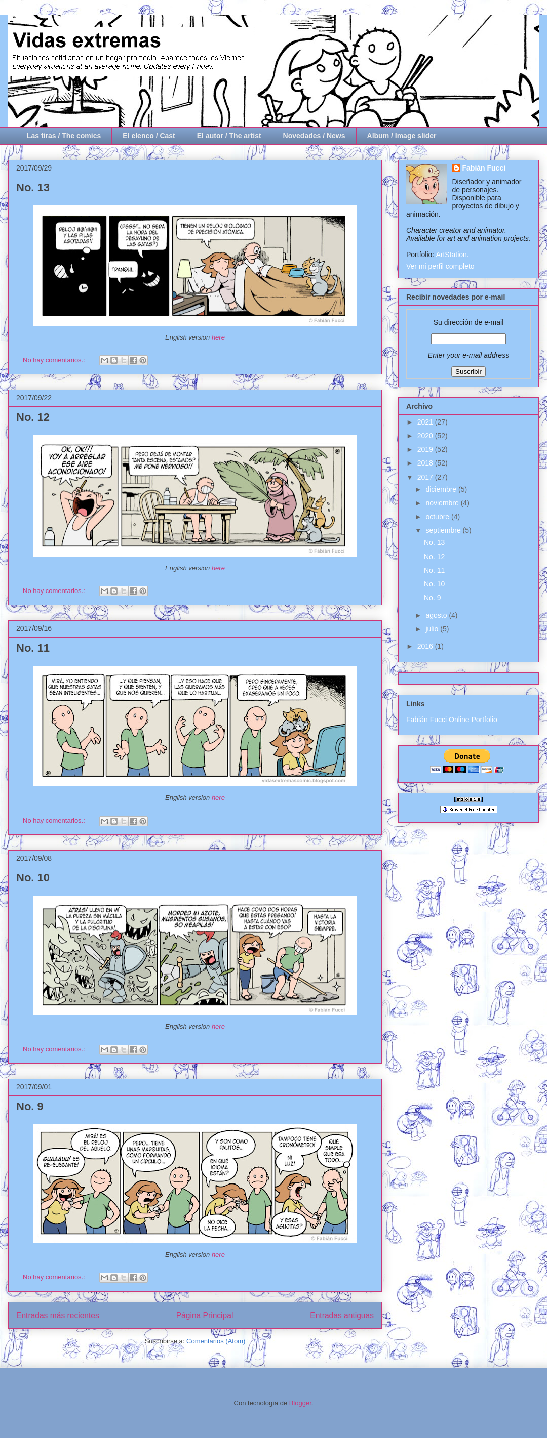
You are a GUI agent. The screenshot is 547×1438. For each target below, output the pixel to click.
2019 (426, 449)
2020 (426, 436)
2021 (426, 422)
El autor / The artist (229, 136)
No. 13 (33, 187)
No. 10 (33, 877)
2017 (426, 477)
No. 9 (30, 1106)
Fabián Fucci (484, 168)
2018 (426, 463)
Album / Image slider (402, 136)
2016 (426, 646)
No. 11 (33, 648)
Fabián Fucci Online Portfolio (451, 719)
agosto (437, 615)
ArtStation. (452, 254)
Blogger (300, 1403)
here (218, 337)
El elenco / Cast (149, 136)
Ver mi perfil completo (440, 266)
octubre (438, 517)
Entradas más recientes (57, 1315)
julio (432, 629)
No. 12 (33, 417)
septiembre (443, 530)
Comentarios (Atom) (215, 1341)
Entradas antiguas (342, 1315)
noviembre (442, 503)
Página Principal (204, 1315)
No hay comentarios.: (55, 360)
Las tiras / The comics (64, 136)
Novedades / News (314, 136)
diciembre (441, 489)
